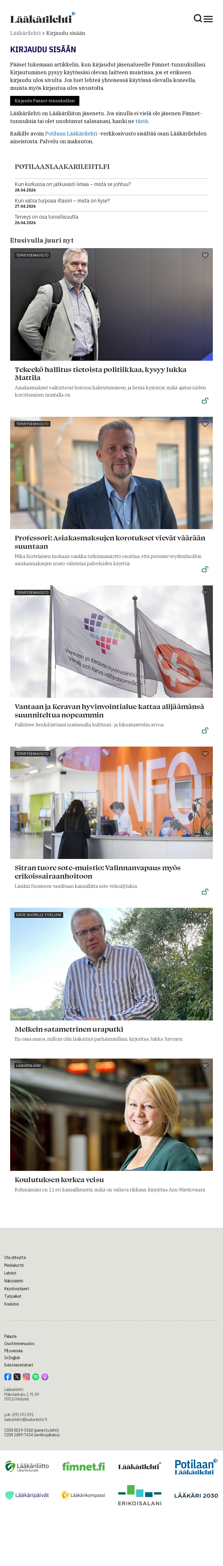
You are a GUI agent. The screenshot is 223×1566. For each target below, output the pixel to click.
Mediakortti (14, 1265)
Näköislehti (13, 1281)
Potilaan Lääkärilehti (71, 133)
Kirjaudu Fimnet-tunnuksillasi (45, 100)
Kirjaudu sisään (65, 33)
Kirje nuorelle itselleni (38, 914)
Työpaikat (12, 1296)
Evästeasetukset (18, 1365)
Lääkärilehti (25, 33)
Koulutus (11, 1304)
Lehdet (10, 1273)
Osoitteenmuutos (19, 1343)
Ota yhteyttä (15, 1257)
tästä (142, 121)
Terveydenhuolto (32, 255)
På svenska (13, 1350)
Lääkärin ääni (28, 1065)
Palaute (10, 1336)
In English (12, 1357)
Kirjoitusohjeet (16, 1288)
